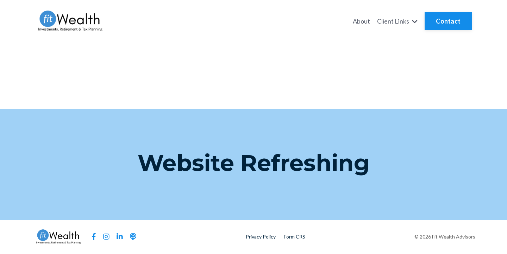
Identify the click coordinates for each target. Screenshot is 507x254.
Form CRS (294, 237)
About (361, 21)
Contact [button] (448, 21)
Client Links (397, 21)
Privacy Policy (261, 237)
